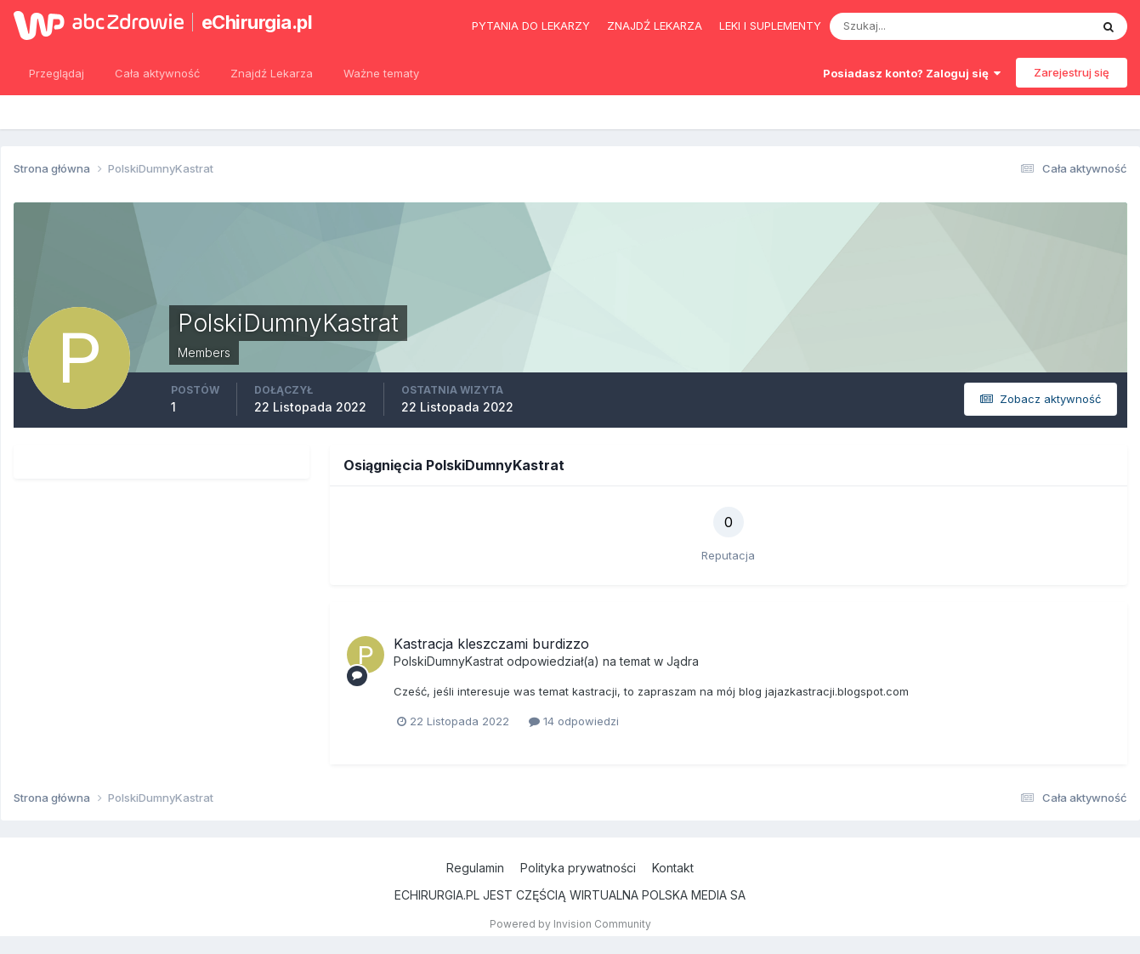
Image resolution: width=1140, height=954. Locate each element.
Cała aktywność (157, 73)
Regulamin (475, 867)
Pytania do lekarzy (531, 25)
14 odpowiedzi (574, 721)
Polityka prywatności (578, 867)
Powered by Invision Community (570, 923)
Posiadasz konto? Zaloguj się (912, 73)
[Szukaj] (893, 26)
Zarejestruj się (1071, 72)
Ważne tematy (381, 73)
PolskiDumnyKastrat (448, 661)
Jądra (682, 661)
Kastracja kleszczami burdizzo (491, 643)
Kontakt (673, 867)
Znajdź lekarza (654, 25)
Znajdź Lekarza (271, 73)
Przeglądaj (56, 73)
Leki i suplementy (770, 25)
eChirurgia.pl (257, 22)
